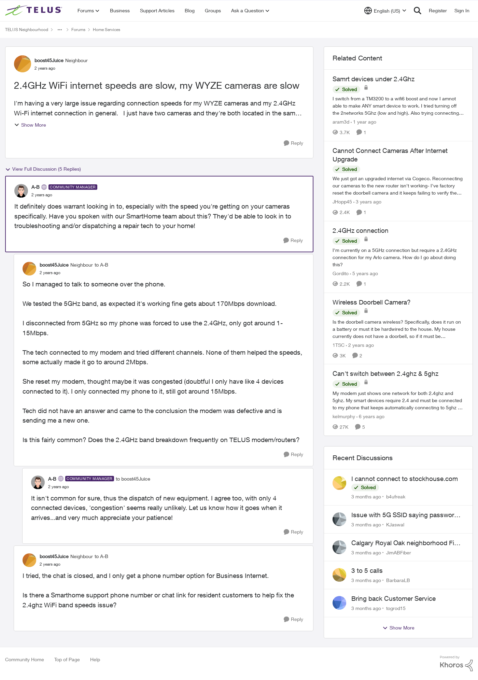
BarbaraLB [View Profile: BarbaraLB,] (398, 580)
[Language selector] (385, 10)
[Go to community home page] (34, 10)
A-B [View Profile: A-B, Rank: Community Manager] (35, 187)
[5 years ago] (364, 273)
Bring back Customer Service (393, 598)
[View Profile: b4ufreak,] (339, 483)
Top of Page (67, 659)
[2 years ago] (360, 344)
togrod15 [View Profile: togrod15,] (396, 608)
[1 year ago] (363, 121)
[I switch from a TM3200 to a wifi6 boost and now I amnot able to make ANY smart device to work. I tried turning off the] (398, 105)
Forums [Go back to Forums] (78, 29)
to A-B (101, 265)
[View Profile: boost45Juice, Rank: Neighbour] (22, 63)
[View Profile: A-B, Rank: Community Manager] (21, 191)
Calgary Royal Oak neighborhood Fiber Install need (407, 543)
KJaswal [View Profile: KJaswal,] (395, 524)
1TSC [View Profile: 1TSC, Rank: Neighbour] (339, 345)
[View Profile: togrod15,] (339, 603)
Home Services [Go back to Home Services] (106, 29)
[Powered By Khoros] (456, 663)
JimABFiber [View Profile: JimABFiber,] (398, 552)
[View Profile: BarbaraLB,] (339, 575)
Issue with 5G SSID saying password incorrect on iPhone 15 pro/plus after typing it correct (404, 515)
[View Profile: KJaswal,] (339, 519)
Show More (30, 125)
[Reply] (293, 143)
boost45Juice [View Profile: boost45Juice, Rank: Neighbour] (49, 60)
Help (95, 659)
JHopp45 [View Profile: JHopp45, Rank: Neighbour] (342, 201)
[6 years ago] (370, 416)
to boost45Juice (133, 479)
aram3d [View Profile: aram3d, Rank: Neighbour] (341, 122)
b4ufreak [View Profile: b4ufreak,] (395, 496)
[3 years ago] (367, 201)
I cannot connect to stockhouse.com (404, 478)
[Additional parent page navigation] (60, 29)
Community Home (24, 659)
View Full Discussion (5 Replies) (43, 169)
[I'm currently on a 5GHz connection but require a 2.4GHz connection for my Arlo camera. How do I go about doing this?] (398, 257)
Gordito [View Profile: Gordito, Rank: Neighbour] (341, 273)
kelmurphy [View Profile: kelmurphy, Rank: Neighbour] (344, 416)
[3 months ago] (366, 496)
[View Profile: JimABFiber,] (339, 547)
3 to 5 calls (367, 570)
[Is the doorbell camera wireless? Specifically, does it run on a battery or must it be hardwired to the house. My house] (398, 328)
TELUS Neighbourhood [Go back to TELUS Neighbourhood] (26, 29)
